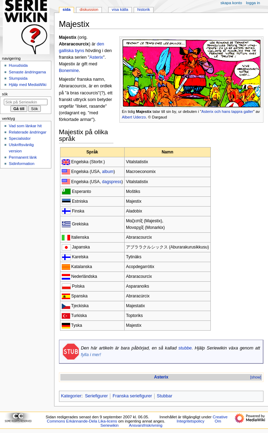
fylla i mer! (91, 354)
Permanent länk (23, 157)
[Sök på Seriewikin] (25, 102)
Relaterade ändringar (27, 132)
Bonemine (69, 70)
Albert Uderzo (134, 117)
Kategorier (71, 396)
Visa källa (120, 9)
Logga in (253, 3)
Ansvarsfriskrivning (146, 425)
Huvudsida (18, 65)
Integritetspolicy (190, 421)
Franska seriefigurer (132, 396)
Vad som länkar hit (25, 126)
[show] (255, 377)
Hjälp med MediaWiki (27, 84)
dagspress (111, 181)
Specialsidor (19, 138)
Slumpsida (18, 78)
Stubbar (164, 396)
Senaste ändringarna (27, 72)
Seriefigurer (96, 396)
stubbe (185, 348)
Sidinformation (21, 163)
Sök (5, 94)
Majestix (143, 111)
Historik (143, 9)
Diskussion (89, 9)
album (107, 171)
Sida (66, 9)
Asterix (96, 57)
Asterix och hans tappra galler (227, 111)
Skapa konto (231, 3)
